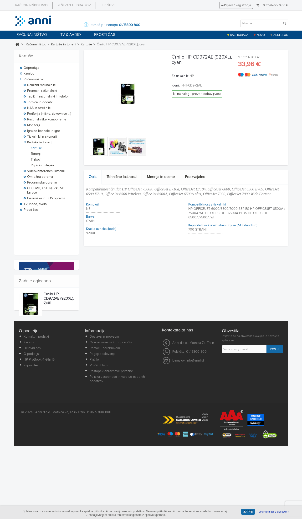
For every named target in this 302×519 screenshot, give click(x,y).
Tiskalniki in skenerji (42, 138)
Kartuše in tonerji (63, 44)
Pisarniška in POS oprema (46, 200)
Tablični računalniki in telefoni (48, 98)
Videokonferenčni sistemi (46, 172)
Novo (261, 35)
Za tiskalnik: (180, 76)
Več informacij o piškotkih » (274, 511)
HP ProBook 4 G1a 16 (39, 436)
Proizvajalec (195, 177)
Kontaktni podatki (36, 413)
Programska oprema (42, 184)
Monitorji (33, 127)
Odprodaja (31, 69)
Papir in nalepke (42, 167)
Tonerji (36, 155)
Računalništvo (36, 44)
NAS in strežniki (39, 109)
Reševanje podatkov (74, 5)
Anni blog (280, 35)
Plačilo (94, 436)
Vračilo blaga (99, 442)
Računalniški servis (31, 5)
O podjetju (31, 430)
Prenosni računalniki (42, 92)
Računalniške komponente (46, 121)
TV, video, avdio (35, 205)
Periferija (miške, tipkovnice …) (49, 115)
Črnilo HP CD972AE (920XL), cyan (58, 364)
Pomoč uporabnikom (105, 425)
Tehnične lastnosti (122, 177)
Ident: (176, 85)
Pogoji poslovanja (102, 430)
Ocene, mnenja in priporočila (111, 419)
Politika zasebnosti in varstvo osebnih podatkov (117, 456)
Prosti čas (31, 211)
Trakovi (36, 161)
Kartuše (86, 44)
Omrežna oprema (40, 178)
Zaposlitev (31, 442)
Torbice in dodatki (40, 104)
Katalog (29, 75)
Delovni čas (32, 425)
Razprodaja (239, 35)
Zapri (248, 512)
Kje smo (29, 419)
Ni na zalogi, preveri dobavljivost (197, 94)
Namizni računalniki (41, 86)
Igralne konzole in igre (43, 132)
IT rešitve (108, 5)
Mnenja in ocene (161, 177)
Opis (92, 177)
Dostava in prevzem (104, 413)
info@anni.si (195, 437)
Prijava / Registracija (236, 5)
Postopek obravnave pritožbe (111, 448)
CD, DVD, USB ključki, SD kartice (45, 192)
